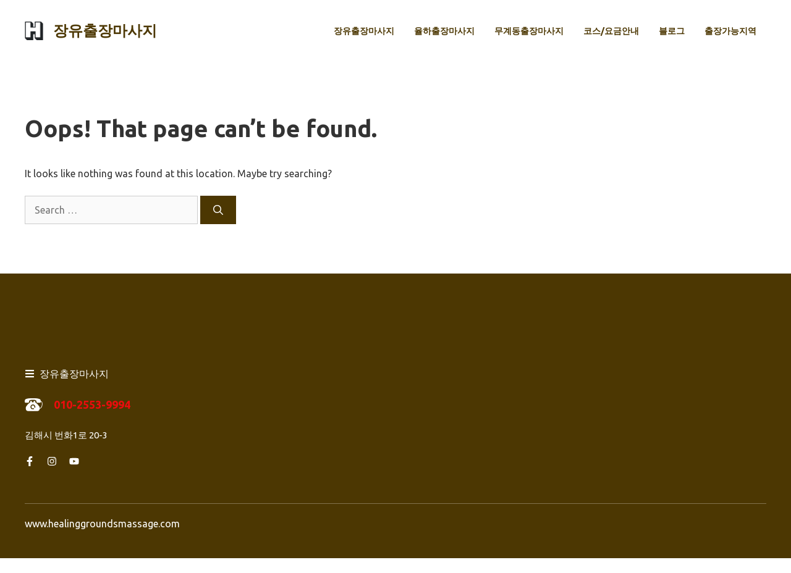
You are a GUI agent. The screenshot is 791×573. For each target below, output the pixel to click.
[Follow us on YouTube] (74, 461)
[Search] (218, 210)
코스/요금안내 (611, 31)
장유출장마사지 (105, 30)
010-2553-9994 (92, 404)
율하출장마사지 (444, 31)
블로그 (672, 31)
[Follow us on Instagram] (52, 461)
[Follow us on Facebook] (30, 461)
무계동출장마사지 (529, 31)
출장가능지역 (730, 31)
